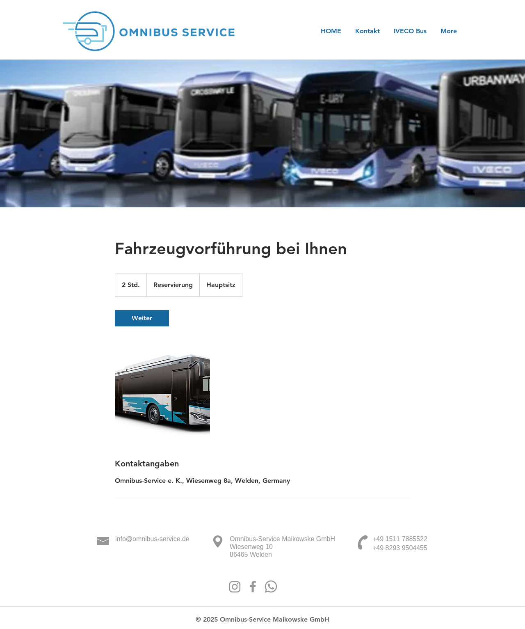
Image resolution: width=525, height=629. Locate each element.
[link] (142, 318)
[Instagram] (234, 586)
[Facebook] (252, 586)
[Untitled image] (162, 392)
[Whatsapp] (270, 586)
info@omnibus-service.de (152, 538)
